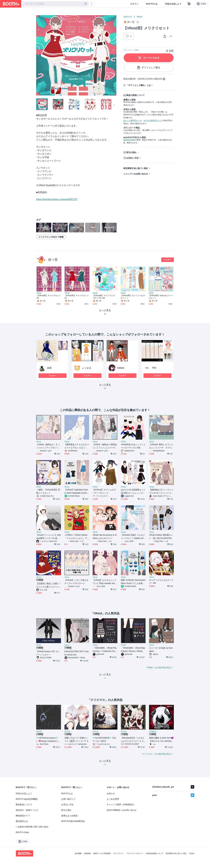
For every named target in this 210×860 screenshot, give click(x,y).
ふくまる (86, 368)
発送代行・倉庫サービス (27, 810)
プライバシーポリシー (135, 853)
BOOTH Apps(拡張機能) (27, 799)
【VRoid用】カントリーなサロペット (133, 296)
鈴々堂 (53, 259)
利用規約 (87, 853)
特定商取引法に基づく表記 (135, 168)
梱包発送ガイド (23, 815)
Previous (38, 55)
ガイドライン (118, 853)
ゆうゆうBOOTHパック (153, 121)
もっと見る (105, 387)
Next (114, 55)
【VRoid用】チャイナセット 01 (77, 296)
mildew (120, 368)
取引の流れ (131, 152)
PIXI (154, 368)
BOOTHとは (152, 4)
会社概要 (78, 853)
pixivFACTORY (129, 140)
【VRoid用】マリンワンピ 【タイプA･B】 (104, 296)
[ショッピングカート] (189, 4)
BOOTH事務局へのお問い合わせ (121, 810)
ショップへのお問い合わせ (135, 174)
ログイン (134, 4)
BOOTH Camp (22, 832)
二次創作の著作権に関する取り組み (32, 827)
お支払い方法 (132, 158)
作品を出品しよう (173, 4)
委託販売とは (22, 821)
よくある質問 (113, 799)
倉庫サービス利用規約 (102, 853)
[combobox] (55, 3)
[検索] (85, 4)
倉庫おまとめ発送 (69, 815)
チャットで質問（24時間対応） (121, 804)
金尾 (49, 368)
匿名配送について (24, 804)
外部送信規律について (154, 853)
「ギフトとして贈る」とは (138, 85)
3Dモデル (127, 17)
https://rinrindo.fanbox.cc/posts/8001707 (57, 199)
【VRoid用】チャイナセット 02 (49, 296)
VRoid (139, 17)
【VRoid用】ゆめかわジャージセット (161, 296)
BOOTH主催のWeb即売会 (73, 821)
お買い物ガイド (68, 799)
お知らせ (111, 793)
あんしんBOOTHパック (132, 121)
